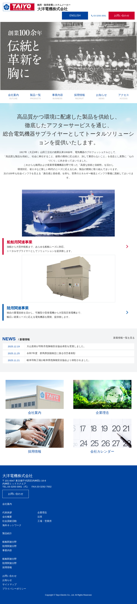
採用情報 (79, 97)
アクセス (123, 97)
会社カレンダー (102, 436)
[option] (68, 56)
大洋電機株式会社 (36, 7)
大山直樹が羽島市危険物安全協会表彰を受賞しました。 (56, 346)
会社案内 (13, 97)
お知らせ (101, 97)
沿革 (39, 516)
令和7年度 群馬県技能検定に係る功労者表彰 (51, 353)
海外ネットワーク (11, 525)
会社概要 (7, 516)
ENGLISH (75, 15)
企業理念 (102, 397)
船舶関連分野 (9, 541)
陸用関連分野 (9, 546)
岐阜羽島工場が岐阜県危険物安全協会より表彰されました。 (59, 360)
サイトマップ (9, 584)
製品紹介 (7, 533)
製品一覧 (35, 97)
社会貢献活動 (9, 521)
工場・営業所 (44, 521)
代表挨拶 (7, 512)
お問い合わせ (121, 15)
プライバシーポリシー (14, 588)
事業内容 (57, 97)
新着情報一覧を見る (124, 337)
